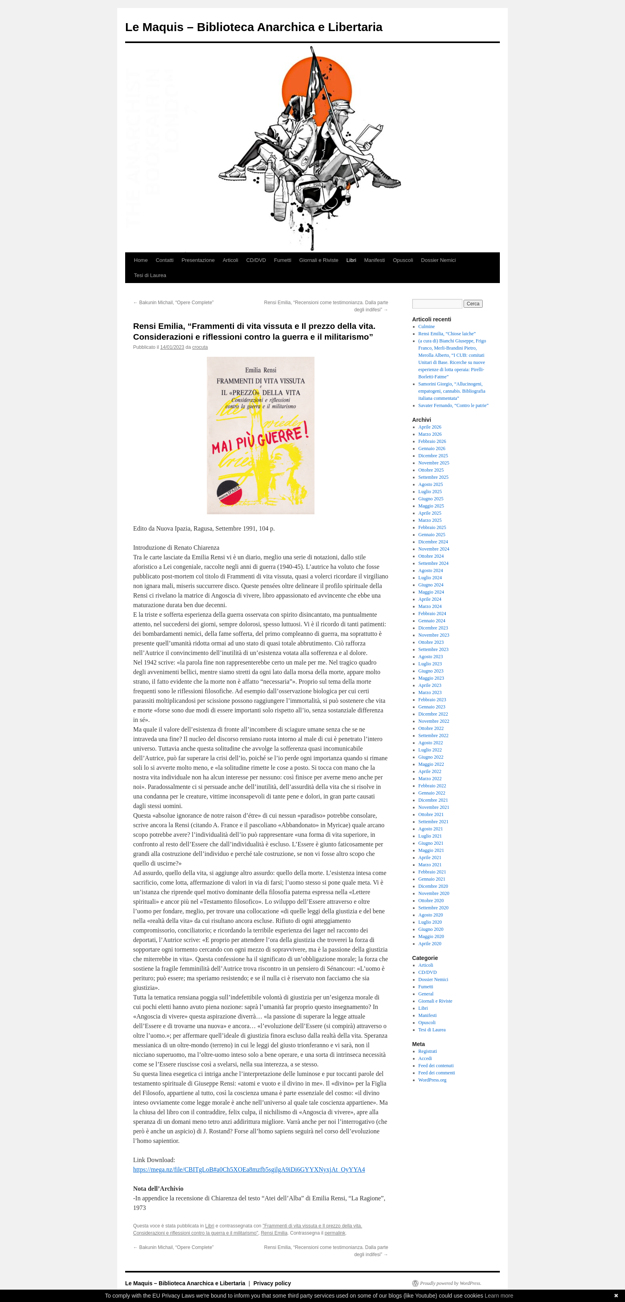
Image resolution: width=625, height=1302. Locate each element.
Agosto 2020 (431, 915)
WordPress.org (432, 1080)
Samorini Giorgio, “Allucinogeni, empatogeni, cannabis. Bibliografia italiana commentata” (452, 391)
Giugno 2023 (431, 671)
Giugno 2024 (431, 585)
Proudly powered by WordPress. (451, 1283)
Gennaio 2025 (432, 534)
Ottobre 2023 (431, 642)
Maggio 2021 (431, 850)
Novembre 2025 (434, 463)
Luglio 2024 (430, 577)
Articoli (230, 260)
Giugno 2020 (431, 929)
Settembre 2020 (434, 908)
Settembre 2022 (434, 735)
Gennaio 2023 (432, 707)
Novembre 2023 (434, 635)
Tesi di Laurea (150, 275)
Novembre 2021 (434, 807)
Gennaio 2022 (432, 793)
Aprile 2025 (430, 513)
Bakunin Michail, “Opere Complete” (173, 302)
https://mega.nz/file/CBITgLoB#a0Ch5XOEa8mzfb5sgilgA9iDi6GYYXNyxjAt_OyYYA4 (249, 1169)
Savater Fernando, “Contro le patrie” (454, 405)
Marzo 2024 (430, 606)
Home (141, 260)
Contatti (165, 260)
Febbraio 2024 (432, 613)
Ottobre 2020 (431, 900)
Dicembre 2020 (433, 886)
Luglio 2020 (430, 922)
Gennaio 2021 (432, 879)
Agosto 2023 (431, 656)
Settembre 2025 (434, 477)
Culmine (427, 326)
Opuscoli (403, 260)
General (426, 994)
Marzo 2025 (430, 520)
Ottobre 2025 (431, 470)
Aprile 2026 (430, 427)
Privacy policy (272, 1283)
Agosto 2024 (431, 570)
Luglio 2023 (430, 664)
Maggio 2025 (431, 506)
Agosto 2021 (431, 829)
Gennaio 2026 (432, 448)
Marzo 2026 (430, 434)
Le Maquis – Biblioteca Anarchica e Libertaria (254, 26)
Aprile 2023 (430, 685)
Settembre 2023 (434, 649)
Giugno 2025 (431, 499)
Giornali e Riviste (318, 260)
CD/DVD (256, 260)
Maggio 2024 (431, 592)
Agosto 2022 (431, 742)
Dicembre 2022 (433, 714)
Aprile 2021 (430, 857)
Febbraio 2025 (432, 527)
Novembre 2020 (434, 893)
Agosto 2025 (431, 484)
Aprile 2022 (430, 771)
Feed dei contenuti (436, 1065)
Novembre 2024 (434, 549)
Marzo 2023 (430, 692)
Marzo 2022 (430, 778)
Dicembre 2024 (433, 542)
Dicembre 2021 (433, 800)
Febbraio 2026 (432, 441)
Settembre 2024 (434, 563)
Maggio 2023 (431, 678)
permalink (334, 1233)
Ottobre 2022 (431, 728)
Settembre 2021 (434, 821)
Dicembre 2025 (433, 455)
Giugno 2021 (431, 843)
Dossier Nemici (438, 260)
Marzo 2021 (430, 864)
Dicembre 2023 (433, 628)
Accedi (425, 1058)
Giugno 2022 (431, 757)
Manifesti (374, 260)
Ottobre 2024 (431, 556)
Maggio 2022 (431, 764)
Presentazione (198, 260)
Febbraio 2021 (432, 872)
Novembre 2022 (434, 721)
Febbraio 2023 (432, 699)
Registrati (428, 1051)
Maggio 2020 (431, 936)
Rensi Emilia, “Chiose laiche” (447, 333)
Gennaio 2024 (432, 620)
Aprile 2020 (430, 943)
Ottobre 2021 (431, 814)
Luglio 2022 (430, 750)
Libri (351, 260)
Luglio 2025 (430, 491)
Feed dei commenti (437, 1073)
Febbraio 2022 (432, 786)
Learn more (499, 1295)
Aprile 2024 (430, 599)
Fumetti (282, 260)
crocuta (200, 347)
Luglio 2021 (430, 836)
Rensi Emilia (274, 1233)
